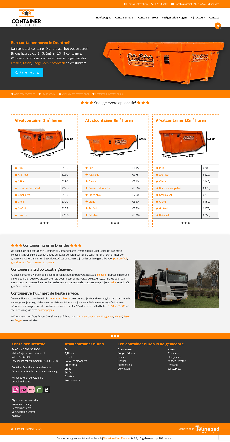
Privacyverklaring (21, 404)
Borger (18, 320)
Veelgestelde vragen (174, 17)
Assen (27, 63)
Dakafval (23, 215)
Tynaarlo (173, 364)
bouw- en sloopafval (43, 262)
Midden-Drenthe (177, 361)
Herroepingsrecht (21, 408)
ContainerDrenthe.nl (138, 4)
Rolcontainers (72, 380)
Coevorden (57, 63)
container (102, 274)
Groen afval (24, 195)
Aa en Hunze (125, 349)
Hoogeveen (40, 63)
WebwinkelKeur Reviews (117, 438)
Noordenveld (125, 364)
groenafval (25, 262)
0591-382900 (161, 4)
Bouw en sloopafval (29, 188)
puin (115, 258)
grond (14, 262)
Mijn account (198, 17)
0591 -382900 (117, 306)
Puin (20, 168)
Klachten (16, 415)
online (113, 282)
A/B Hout (23, 174)
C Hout (22, 181)
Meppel (118, 316)
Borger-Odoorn (126, 353)
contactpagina (46, 310)
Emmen (16, 63)
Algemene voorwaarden (25, 400)
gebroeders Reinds (59, 298)
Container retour (148, 17)
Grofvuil (22, 208)
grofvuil (123, 258)
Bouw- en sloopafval (76, 361)
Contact (214, 17)
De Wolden (124, 368)
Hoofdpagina (103, 17)
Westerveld (174, 368)
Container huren (124, 17)
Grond (21, 201)
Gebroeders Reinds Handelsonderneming (35, 371)
